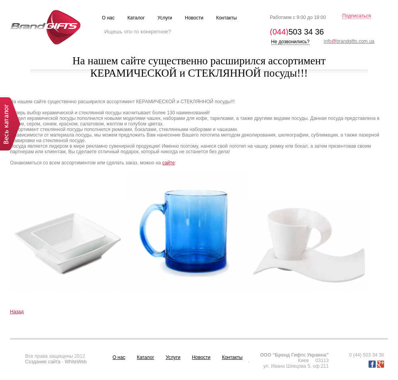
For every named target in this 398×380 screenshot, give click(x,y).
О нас (119, 357)
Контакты (232, 357)
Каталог (145, 357)
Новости (201, 357)
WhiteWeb (76, 362)
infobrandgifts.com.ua (349, 41)
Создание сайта (42, 362)
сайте (168, 163)
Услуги (173, 357)
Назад (16, 311)
